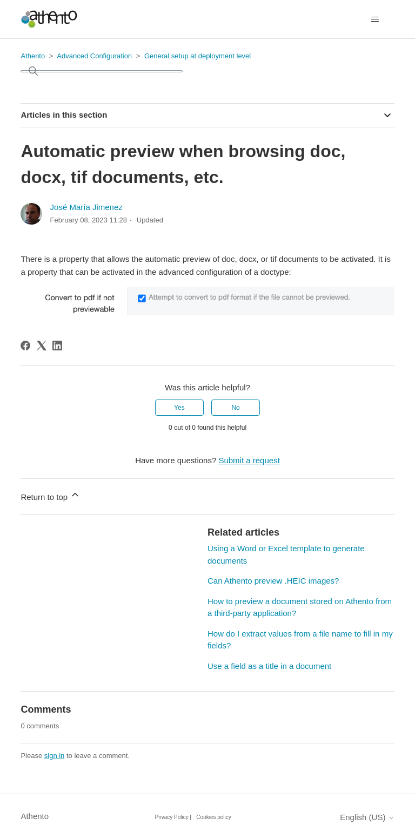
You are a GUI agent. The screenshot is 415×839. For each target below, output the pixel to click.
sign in (54, 756)
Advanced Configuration (94, 56)
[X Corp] (41, 345)
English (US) (367, 817)
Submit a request (248, 460)
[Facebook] (25, 345)
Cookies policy (213, 817)
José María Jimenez (86, 207)
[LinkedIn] (57, 345)
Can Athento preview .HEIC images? (273, 580)
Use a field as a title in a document (269, 666)
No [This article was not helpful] (235, 407)
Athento (33, 56)
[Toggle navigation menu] (375, 19)
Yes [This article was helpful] (179, 407)
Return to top (51, 495)
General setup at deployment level (197, 56)
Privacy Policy (172, 817)
